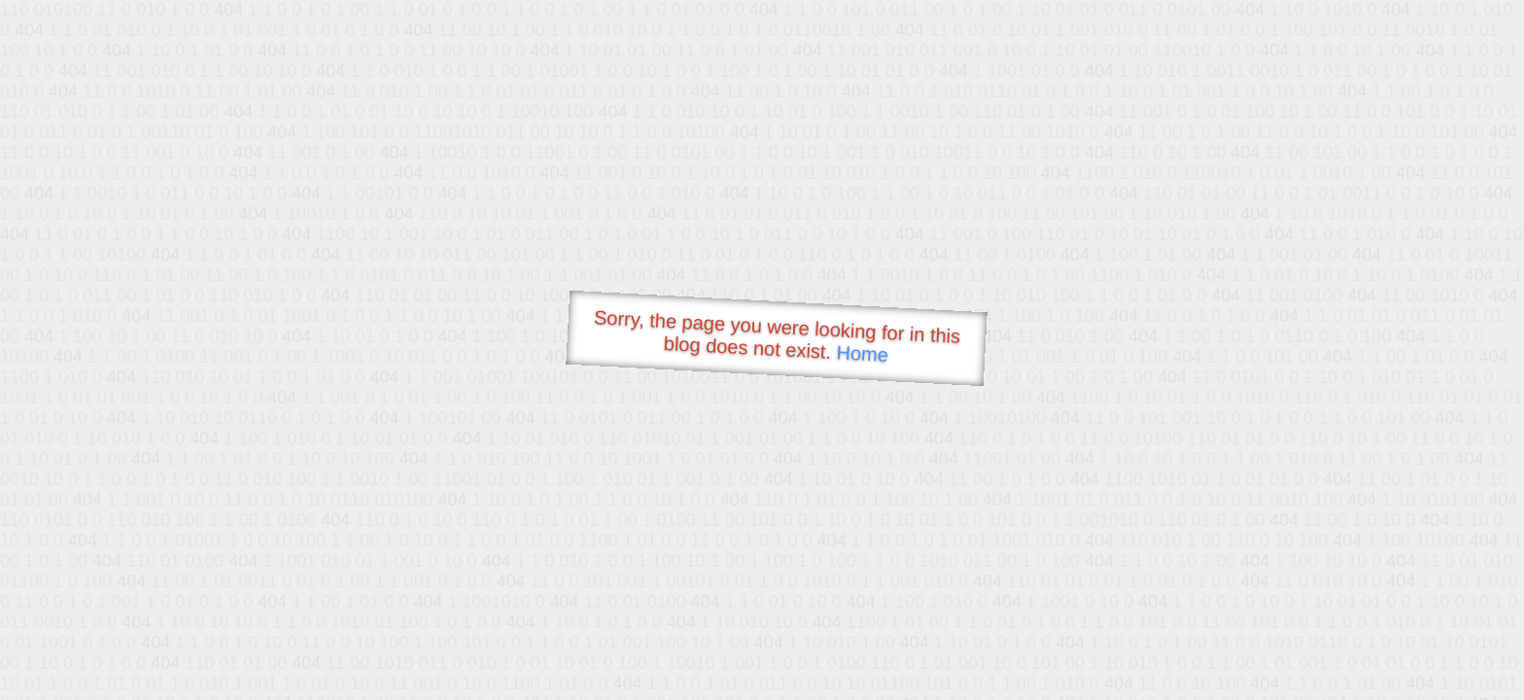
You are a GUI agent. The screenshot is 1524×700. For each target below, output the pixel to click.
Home (862, 353)
